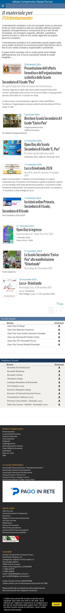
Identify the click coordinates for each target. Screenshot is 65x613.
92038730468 (26, 581)
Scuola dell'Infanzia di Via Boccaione (17, 472)
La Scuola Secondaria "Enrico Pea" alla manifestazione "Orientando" (41, 259)
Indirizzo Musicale (9, 436)
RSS (61, 303)
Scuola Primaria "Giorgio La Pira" (16, 477)
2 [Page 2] (56, 310)
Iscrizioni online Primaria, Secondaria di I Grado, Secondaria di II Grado (28, 206)
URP (4, 455)
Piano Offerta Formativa (12, 448)
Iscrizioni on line (9, 520)
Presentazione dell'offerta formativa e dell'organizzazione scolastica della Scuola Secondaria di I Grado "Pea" (32, 75)
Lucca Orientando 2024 (38, 168)
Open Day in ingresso (29, 229)
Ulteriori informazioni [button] (12, 610)
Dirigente (6, 441)
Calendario (6, 450)
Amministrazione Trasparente (15, 513)
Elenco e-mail (8, 453)
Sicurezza (6, 515)
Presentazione (8, 431)
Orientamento (8, 438)
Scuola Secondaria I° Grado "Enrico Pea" (19, 479)
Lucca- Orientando (30, 283)
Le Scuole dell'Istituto (11, 434)
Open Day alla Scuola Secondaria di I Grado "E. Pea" (42, 147)
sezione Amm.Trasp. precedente (16, 530)
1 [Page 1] (51, 310)
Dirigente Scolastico (29, 590)
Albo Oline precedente (12, 527)
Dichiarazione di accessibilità (14, 532)
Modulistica (7, 523)
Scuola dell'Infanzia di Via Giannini (16, 470)
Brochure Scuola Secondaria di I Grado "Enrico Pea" (43, 121)
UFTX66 (44, 583)
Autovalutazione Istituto (12, 446)
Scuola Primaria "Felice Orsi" (14, 475)
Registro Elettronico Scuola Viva (16, 518)
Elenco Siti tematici (11, 525)
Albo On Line (8, 511)
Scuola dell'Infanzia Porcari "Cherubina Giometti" (23, 467)
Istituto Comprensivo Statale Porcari (32, 1)
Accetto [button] (57, 604)
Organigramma (8, 443)
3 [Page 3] (60, 310)
